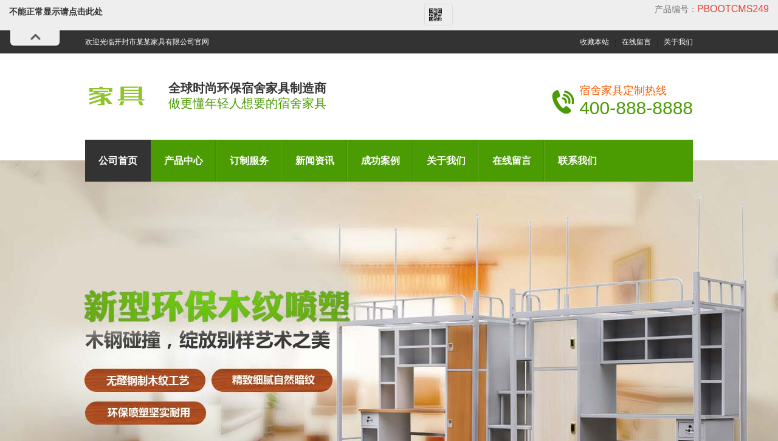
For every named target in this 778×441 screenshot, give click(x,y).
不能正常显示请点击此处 (56, 11)
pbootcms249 (733, 9)
